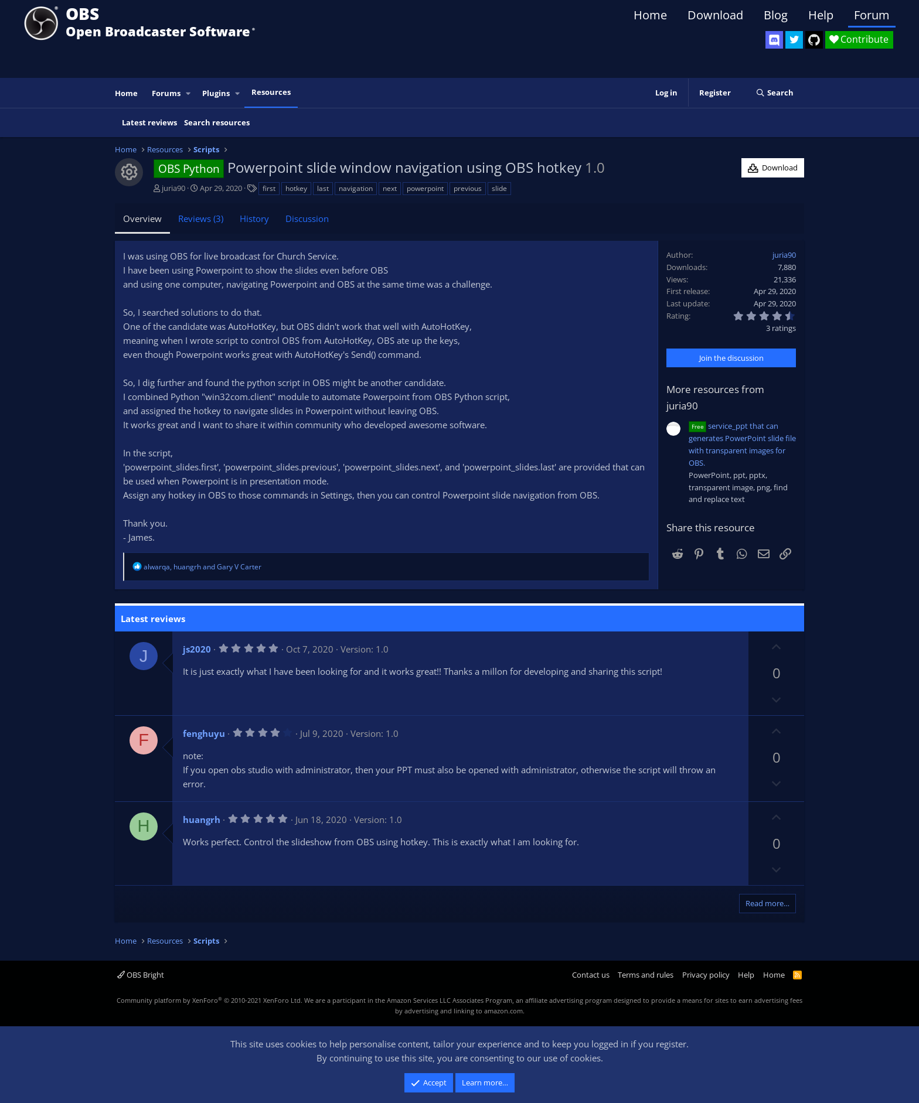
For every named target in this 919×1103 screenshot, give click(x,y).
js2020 (197, 649)
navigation (356, 188)
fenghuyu (204, 733)
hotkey (296, 188)
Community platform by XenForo (209, 1000)
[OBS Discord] (774, 40)
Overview (142, 218)
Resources (271, 92)
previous (468, 188)
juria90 (173, 188)
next (390, 188)
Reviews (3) (200, 218)
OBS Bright (140, 974)
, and (202, 567)
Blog (776, 15)
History (254, 218)
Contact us (591, 974)
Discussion (307, 218)
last (323, 188)
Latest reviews (149, 122)
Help (820, 15)
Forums (166, 93)
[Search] (774, 93)
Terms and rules (645, 974)
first (269, 188)
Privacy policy (706, 974)
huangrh (201, 819)
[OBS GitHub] (814, 40)
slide (499, 188)
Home (650, 15)
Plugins (216, 93)
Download (715, 15)
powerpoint (425, 188)
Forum (872, 15)
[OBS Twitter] (794, 40)
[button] (189, 93)
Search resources (217, 122)
